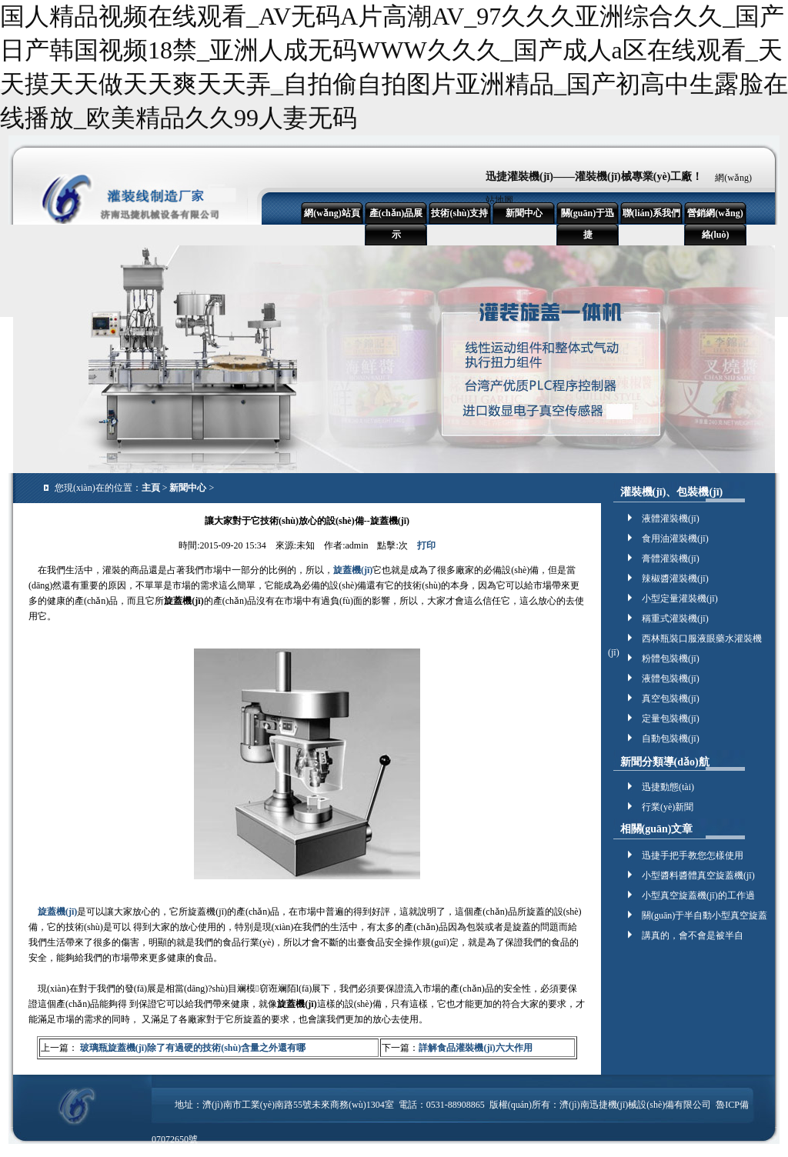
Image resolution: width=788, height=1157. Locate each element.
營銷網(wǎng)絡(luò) (715, 224)
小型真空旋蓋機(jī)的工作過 (698, 895)
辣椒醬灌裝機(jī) (675, 578)
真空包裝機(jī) (671, 698)
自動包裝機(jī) (671, 738)
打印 (426, 545)
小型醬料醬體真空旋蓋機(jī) (698, 875)
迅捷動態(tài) (668, 787)
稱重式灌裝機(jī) (675, 618)
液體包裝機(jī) (671, 678)
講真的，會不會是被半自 (692, 935)
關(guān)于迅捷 (587, 224)
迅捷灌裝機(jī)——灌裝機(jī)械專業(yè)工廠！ (594, 176)
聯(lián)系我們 (651, 213)
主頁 (151, 487)
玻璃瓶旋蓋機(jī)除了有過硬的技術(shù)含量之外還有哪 (192, 1047)
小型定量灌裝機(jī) (680, 598)
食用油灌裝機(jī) (675, 538)
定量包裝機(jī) (671, 718)
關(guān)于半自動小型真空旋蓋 (704, 915)
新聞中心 (524, 213)
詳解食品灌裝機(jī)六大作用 (475, 1047)
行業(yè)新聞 (667, 807)
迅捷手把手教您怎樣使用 (692, 855)
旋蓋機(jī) (352, 570)
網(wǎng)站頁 (331, 213)
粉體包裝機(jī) (671, 658)
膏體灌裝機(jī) (671, 558)
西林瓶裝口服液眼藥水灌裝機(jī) (685, 639)
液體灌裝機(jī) (671, 518)
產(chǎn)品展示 (396, 224)
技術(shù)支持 (459, 213)
